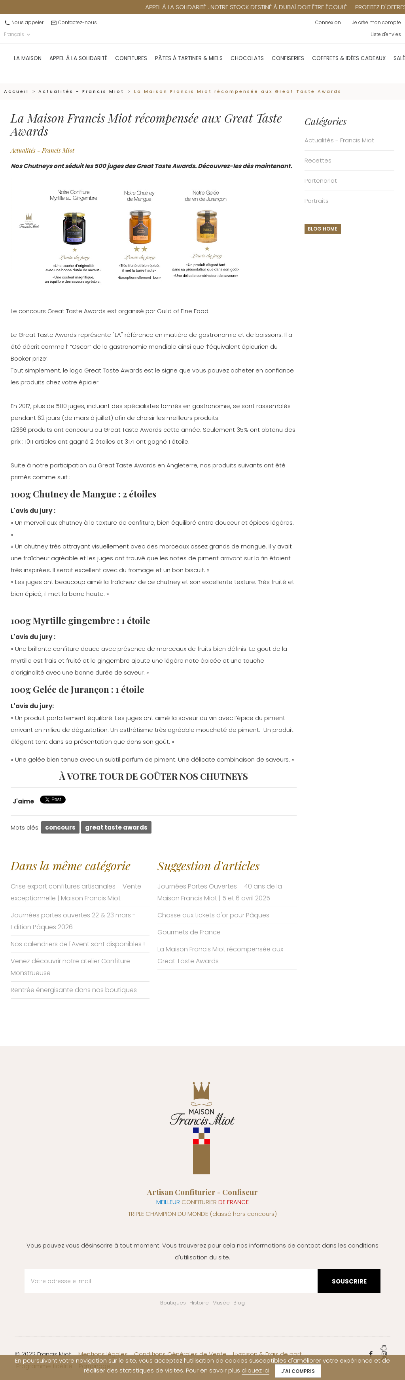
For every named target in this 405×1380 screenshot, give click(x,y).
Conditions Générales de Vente (180, 1354)
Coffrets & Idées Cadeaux (349, 62)
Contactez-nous (77, 22)
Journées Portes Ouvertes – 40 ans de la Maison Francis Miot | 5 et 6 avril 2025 (219, 892)
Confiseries (288, 62)
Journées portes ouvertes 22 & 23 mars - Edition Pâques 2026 (73, 921)
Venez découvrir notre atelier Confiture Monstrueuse (70, 967)
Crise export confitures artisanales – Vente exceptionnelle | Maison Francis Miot (76, 892)
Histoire (199, 1302)
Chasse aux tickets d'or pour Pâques (213, 915)
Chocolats (247, 62)
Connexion (328, 22)
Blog (239, 1302)
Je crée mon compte (376, 22)
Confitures (131, 62)
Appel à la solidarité (78, 62)
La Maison (28, 62)
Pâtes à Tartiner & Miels (189, 62)
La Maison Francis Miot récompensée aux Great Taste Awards (220, 955)
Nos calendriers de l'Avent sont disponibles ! (78, 944)
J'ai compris (298, 1371)
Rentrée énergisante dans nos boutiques (74, 989)
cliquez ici (255, 1370)
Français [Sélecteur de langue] (18, 34)
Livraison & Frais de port (267, 1354)
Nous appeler (27, 22)
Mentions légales (103, 1354)
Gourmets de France (189, 932)
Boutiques (173, 1302)
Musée (221, 1302)
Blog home (322, 228)
